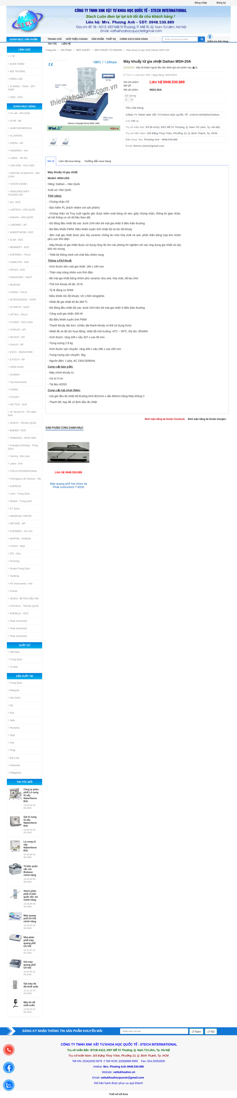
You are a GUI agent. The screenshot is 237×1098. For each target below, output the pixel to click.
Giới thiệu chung (77, 39)
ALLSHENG (15, 135)
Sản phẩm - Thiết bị (104, 39)
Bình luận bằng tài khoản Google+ (207, 419)
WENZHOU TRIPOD (19, 516)
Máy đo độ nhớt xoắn (29, 1004)
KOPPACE (14, 486)
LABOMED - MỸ (17, 224)
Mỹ (10, 705)
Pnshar (12, 591)
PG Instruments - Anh (20, 583)
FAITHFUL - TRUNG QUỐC (23, 605)
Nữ (210, 1031)
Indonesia (14, 765)
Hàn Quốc (14, 697)
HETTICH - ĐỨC (17, 404)
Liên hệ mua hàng (69, 161)
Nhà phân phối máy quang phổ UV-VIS (29, 942)
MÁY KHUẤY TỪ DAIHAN (108, 50)
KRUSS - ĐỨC (16, 269)
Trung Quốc (15, 659)
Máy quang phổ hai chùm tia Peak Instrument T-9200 (68, 485)
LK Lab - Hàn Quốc (19, 113)
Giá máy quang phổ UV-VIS (29, 965)
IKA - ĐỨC (14, 202)
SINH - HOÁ (15, 97)
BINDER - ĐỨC (17, 430)
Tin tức (53, 43)
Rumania (13, 727)
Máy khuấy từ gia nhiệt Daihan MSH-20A (147, 50)
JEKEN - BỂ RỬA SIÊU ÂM (23, 598)
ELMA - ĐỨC (15, 239)
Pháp (11, 750)
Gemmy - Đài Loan (19, 456)
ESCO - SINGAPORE (20, 352)
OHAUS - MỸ (16, 344)
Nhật (11, 735)
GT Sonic (14, 508)
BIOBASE (14, 284)
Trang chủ (50, 50)
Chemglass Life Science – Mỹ (24, 478)
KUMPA (13, 389)
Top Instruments (17, 382)
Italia (11, 720)
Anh (11, 742)
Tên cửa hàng (134, 107)
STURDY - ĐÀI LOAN (20, 322)
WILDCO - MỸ (16, 337)
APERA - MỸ (15, 143)
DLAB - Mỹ (14, 120)
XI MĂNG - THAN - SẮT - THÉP (22, 88)
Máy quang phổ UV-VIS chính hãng (29, 918)
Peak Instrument (17, 620)
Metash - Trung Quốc (20, 501)
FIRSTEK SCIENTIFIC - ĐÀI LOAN (24, 175)
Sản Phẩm (66, 50)
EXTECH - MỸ (16, 359)
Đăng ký (221, 2)
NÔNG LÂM (15, 78)
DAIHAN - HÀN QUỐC (20, 217)
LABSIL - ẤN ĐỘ (17, 158)
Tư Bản (13, 666)
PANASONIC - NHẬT (20, 277)
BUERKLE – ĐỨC (18, 613)
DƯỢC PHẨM (16, 63)
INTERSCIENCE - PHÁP (22, 299)
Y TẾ (11, 56)
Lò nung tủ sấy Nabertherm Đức (30, 846)
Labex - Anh (15, 463)
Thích (127, 75)
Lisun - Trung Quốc (19, 493)
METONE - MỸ (16, 523)
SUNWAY (14, 374)
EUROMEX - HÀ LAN (20, 531)
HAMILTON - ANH (18, 262)
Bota (125, 1094)
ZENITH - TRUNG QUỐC (22, 422)
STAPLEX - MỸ (17, 329)
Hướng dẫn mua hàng (98, 161)
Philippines (14, 772)
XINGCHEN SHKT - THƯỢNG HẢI (19, 193)
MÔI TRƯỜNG (16, 71)
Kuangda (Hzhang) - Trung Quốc (23, 447)
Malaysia (13, 690)
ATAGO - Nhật (16, 546)
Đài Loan (13, 757)
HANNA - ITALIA (17, 292)
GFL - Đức (14, 553)
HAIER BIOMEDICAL (20, 128)
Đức (11, 712)
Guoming (13, 561)
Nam (196, 1031)
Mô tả (50, 161)
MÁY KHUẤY (83, 50)
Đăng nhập (201, 2)
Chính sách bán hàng (134, 39)
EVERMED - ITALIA (19, 254)
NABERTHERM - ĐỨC (21, 232)
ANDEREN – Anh (18, 150)
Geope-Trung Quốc (19, 568)
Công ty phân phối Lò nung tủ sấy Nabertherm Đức (31, 795)
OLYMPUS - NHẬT (19, 307)
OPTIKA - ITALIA (18, 314)
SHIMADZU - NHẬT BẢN (22, 437)
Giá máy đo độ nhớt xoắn (30, 985)
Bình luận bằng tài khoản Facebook (165, 419)
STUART (13, 397)
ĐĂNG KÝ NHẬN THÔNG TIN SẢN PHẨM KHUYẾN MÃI (62, 1031)
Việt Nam (13, 651)
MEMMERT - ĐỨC (18, 247)
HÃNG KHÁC (16, 366)
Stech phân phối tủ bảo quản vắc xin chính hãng (30, 895)
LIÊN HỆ (66, 43)
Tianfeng (13, 575)
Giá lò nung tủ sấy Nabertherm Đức (30, 821)
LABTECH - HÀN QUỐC (21, 209)
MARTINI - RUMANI (19, 538)
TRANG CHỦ (55, 39)
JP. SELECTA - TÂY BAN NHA (22, 413)
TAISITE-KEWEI (17, 183)
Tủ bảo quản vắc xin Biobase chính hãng (30, 870)
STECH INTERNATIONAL (22, 471)
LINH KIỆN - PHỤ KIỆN (21, 165)
